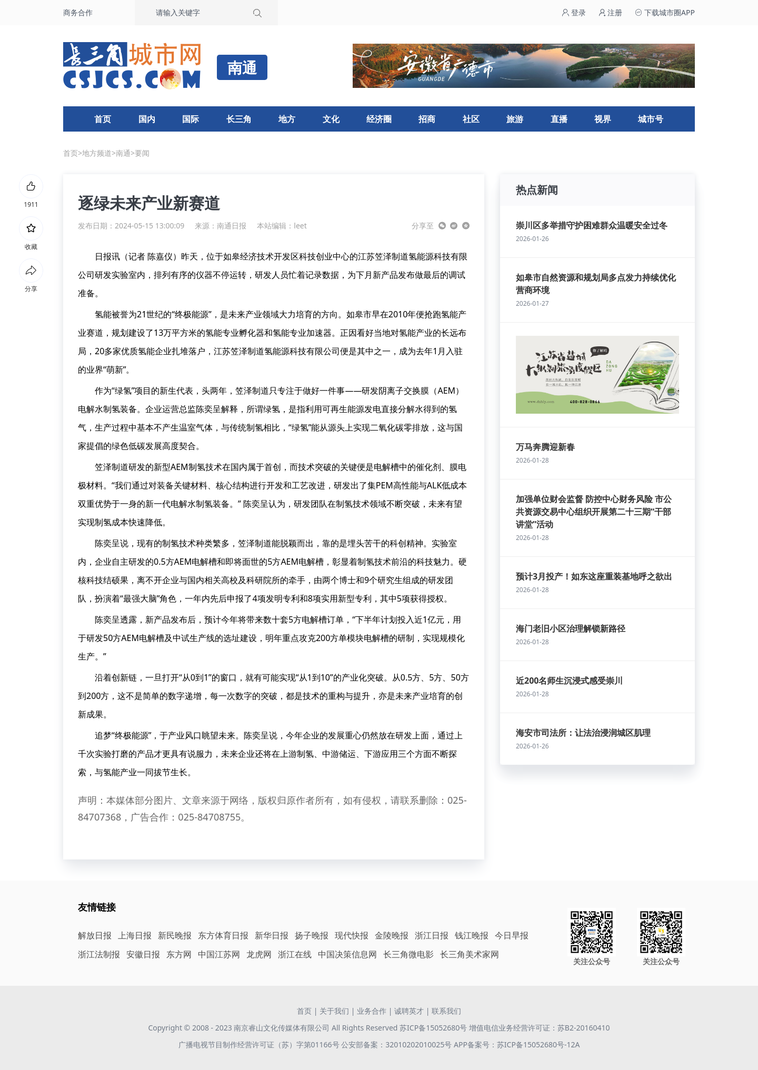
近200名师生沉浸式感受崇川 (569, 680)
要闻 (142, 153)
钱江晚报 (471, 935)
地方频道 (97, 153)
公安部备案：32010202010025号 (397, 1044)
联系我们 (446, 1011)
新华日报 (271, 935)
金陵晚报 (391, 935)
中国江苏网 (219, 954)
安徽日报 (143, 954)
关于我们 (334, 1011)
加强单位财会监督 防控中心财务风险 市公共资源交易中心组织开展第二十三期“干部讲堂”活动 (594, 511)
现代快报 (351, 935)
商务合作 (78, 12)
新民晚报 (175, 935)
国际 (190, 119)
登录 (574, 12)
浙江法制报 (99, 954)
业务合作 (371, 1011)
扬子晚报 (311, 935)
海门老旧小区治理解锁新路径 (570, 628)
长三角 (239, 119)
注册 (611, 12)
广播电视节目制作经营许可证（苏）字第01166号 (260, 1044)
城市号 (650, 119)
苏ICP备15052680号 (433, 1028)
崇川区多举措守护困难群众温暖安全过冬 (591, 225)
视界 (602, 119)
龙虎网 (259, 954)
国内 (146, 119)
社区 (471, 119)
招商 (426, 119)
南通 (123, 153)
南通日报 (231, 226)
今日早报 (511, 935)
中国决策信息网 (347, 954)
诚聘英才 (409, 1011)
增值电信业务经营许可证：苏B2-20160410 (539, 1028)
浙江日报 (431, 935)
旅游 (514, 119)
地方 (286, 119)
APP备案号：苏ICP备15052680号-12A (517, 1044)
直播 (559, 119)
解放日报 (95, 935)
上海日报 (135, 935)
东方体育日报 (223, 935)
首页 (102, 119)
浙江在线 (295, 954)
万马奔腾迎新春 (545, 447)
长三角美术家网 (469, 954)
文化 (331, 119)
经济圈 (379, 119)
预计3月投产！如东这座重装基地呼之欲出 (594, 576)
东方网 (179, 954)
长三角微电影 (408, 954)
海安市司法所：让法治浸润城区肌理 (583, 732)
